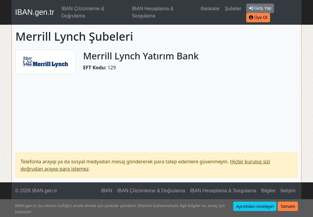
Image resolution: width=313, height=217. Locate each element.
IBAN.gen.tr (34, 12)
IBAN (106, 190)
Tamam (287, 206)
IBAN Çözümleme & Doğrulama (82, 12)
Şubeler (233, 8)
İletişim (287, 190)
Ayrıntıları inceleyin (255, 206)
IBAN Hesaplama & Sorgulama (152, 12)
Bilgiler (268, 190)
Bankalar (210, 8)
